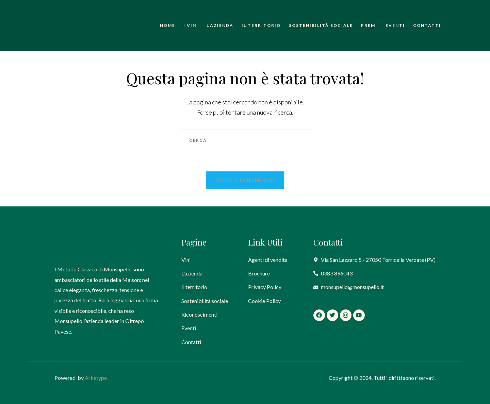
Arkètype (96, 378)
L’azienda (220, 25)
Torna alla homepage (245, 180)
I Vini (190, 25)
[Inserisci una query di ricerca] (245, 140)
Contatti (427, 25)
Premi (369, 25)
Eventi (395, 25)
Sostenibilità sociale (321, 25)
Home (167, 25)
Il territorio (261, 25)
